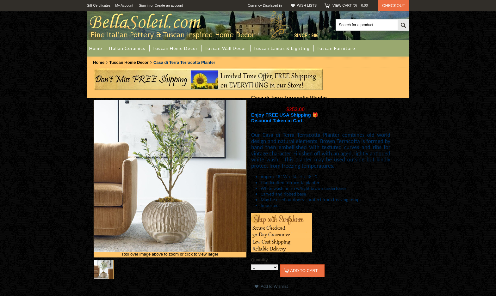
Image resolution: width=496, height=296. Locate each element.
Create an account (169, 5)
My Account (124, 5)
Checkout (393, 5)
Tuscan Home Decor (129, 62)
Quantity (259, 259)
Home (98, 62)
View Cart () (352, 5)
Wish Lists (307, 5)
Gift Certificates (98, 5)
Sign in (144, 5)
